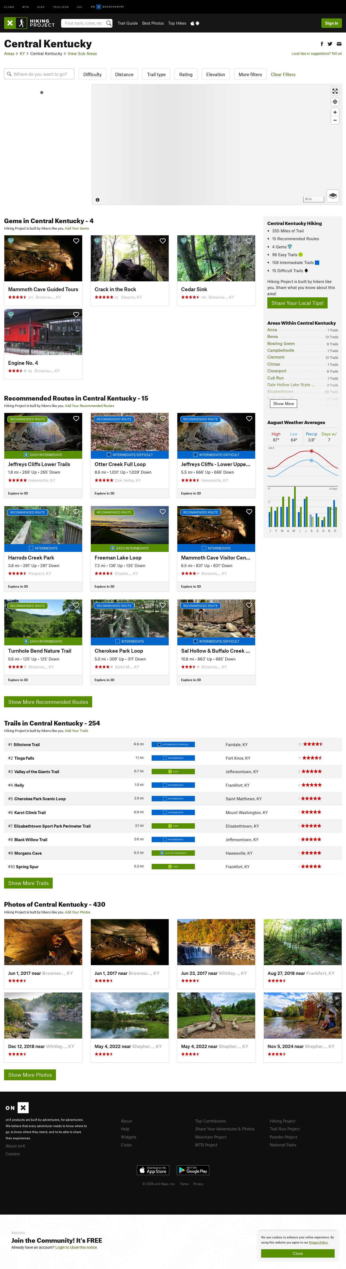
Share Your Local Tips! (297, 303)
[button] (322, 43)
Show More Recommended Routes (48, 702)
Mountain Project (211, 1136)
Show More (283, 403)
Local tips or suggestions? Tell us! (317, 53)
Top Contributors (210, 1120)
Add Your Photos (77, 912)
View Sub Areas (82, 53)
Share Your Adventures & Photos (224, 1128)
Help (125, 1128)
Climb (9, 6)
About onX (15, 1145)
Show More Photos (30, 1075)
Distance (124, 74)
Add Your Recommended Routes (89, 406)
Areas (9, 53)
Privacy (198, 1184)
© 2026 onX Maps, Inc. (158, 1184)
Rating (186, 74)
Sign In (331, 23)
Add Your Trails (76, 730)
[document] (298, 1246)
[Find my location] (335, 102)
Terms (184, 1184)
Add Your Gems (77, 228)
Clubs (126, 1144)
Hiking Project (282, 1120)
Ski (80, 6)
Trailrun (61, 6)
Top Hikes (177, 23)
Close (298, 1253)
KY (22, 53)
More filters (250, 74)
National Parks (283, 1144)
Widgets (128, 1136)
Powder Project (283, 1136)
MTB (25, 6)
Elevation (215, 74)
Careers (13, 1153)
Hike (41, 6)
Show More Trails (28, 883)
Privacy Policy (318, 1242)
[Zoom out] (335, 120)
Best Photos (153, 23)
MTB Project (206, 1144)
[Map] (217, 144)
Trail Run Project (285, 1128)
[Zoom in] (335, 112)
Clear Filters (283, 74)
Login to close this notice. (76, 1247)
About (126, 1120)
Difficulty (92, 74)
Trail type (156, 74)
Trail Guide (128, 23)
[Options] (333, 196)
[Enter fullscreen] (335, 91)
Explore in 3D (18, 493)
